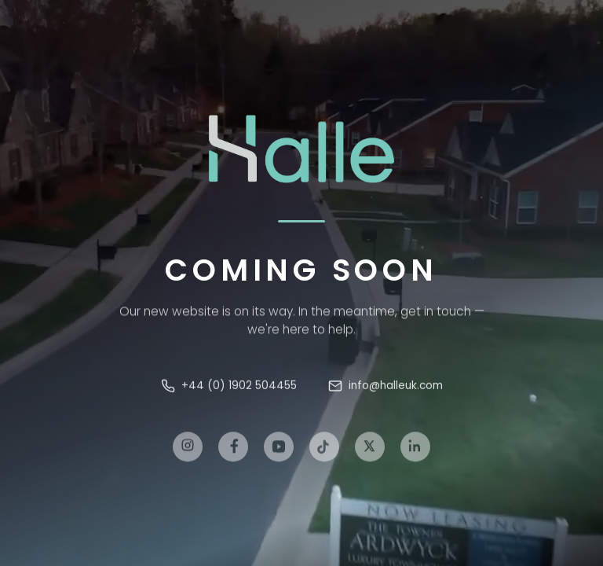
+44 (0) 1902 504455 (229, 388)
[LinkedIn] (415, 452)
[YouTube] (278, 452)
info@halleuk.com (385, 388)
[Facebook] (233, 452)
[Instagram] (187, 452)
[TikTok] (324, 452)
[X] (369, 452)
